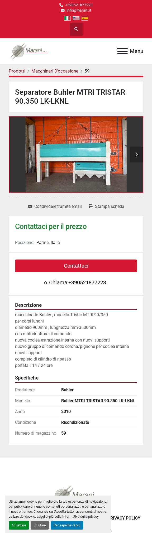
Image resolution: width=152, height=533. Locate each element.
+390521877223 (79, 5)
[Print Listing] (106, 206)
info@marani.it (79, 10)
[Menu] (122, 51)
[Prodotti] (17, 71)
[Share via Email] (55, 206)
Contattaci (76, 266)
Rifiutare (40, 525)
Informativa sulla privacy (80, 516)
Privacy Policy (124, 518)
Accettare (19, 525)
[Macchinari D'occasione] (54, 71)
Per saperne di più (67, 525)
